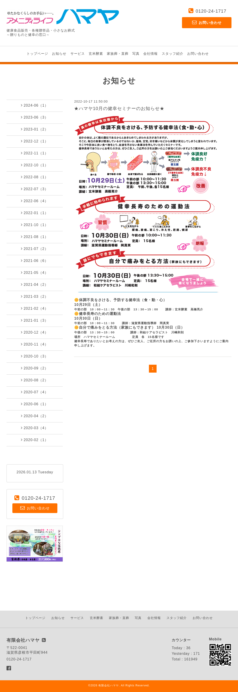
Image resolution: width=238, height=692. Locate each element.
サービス (77, 53)
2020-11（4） (34, 344)
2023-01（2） (34, 129)
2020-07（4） (34, 392)
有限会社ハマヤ (108, 685)
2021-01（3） (34, 320)
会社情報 (150, 53)
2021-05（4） (34, 272)
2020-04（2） (34, 416)
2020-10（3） (34, 356)
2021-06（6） (34, 261)
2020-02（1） (34, 440)
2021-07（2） (34, 249)
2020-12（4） (34, 332)
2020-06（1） (34, 404)
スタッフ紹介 (172, 53)
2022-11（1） (34, 153)
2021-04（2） (34, 284)
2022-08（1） (34, 177)
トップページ (37, 53)
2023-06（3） (34, 117)
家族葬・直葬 (117, 53)
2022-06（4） (34, 201)
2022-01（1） (34, 213)
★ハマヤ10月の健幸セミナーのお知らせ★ (119, 108)
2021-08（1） (34, 237)
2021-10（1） (34, 225)
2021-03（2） (34, 296)
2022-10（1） (34, 165)
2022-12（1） (34, 141)
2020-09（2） (34, 368)
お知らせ (59, 53)
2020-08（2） (34, 380)
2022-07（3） (34, 189)
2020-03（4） (34, 428)
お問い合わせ (198, 53)
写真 (135, 53)
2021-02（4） (34, 308)
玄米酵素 (96, 53)
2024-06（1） (34, 105)
